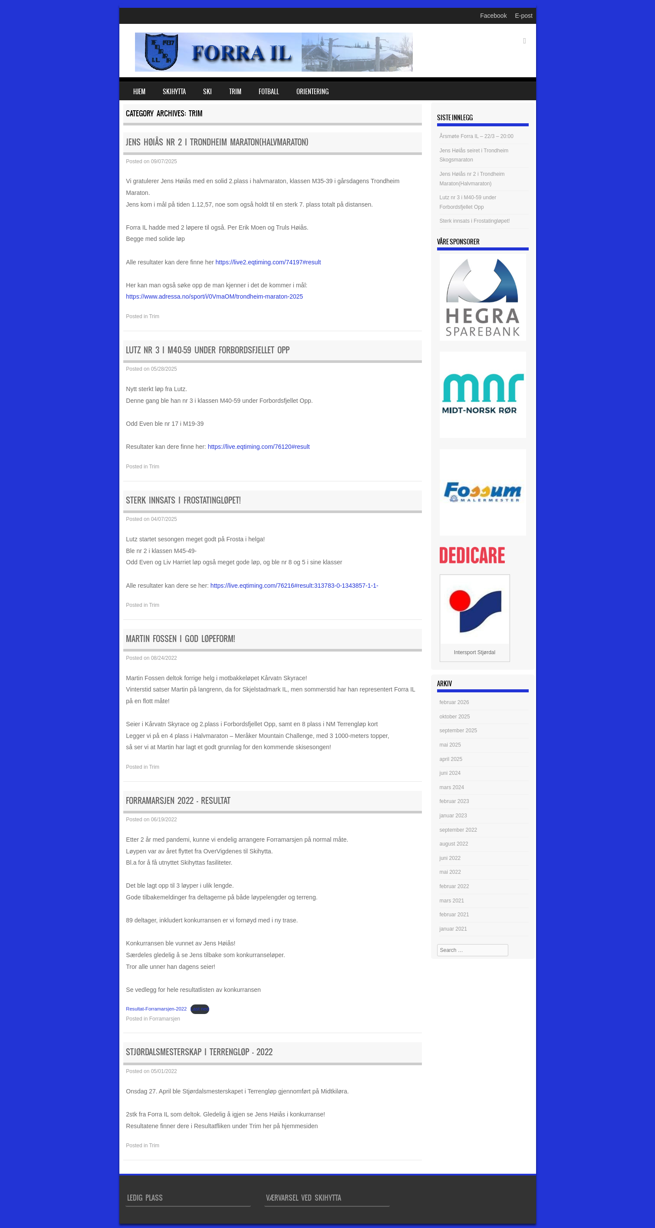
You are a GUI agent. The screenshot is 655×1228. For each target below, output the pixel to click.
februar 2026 (454, 702)
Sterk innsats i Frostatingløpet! (183, 500)
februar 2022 (454, 886)
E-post (524, 15)
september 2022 (458, 830)
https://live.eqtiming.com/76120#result (259, 446)
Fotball (269, 91)
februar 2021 (454, 915)
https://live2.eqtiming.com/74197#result (268, 262)
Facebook (493, 15)
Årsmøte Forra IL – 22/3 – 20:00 (476, 136)
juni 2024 (450, 773)
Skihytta (174, 91)
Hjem (139, 91)
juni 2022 (450, 858)
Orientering (312, 91)
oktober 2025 (455, 717)
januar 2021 (453, 929)
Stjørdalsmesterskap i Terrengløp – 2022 (199, 1052)
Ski (207, 91)
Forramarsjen (164, 1019)
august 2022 (454, 844)
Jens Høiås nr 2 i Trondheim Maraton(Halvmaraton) (217, 142)
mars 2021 (452, 901)
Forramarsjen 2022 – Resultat (178, 801)
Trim (235, 91)
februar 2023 (454, 801)
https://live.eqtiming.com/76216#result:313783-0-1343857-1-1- (295, 585)
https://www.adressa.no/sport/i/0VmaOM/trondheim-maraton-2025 (214, 296)
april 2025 (451, 759)
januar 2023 (453, 816)
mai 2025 (450, 745)
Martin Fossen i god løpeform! (180, 639)
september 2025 (458, 731)
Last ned (200, 1008)
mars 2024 (452, 787)
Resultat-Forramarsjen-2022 (156, 1008)
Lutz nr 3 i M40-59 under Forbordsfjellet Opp (208, 350)
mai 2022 (450, 872)
